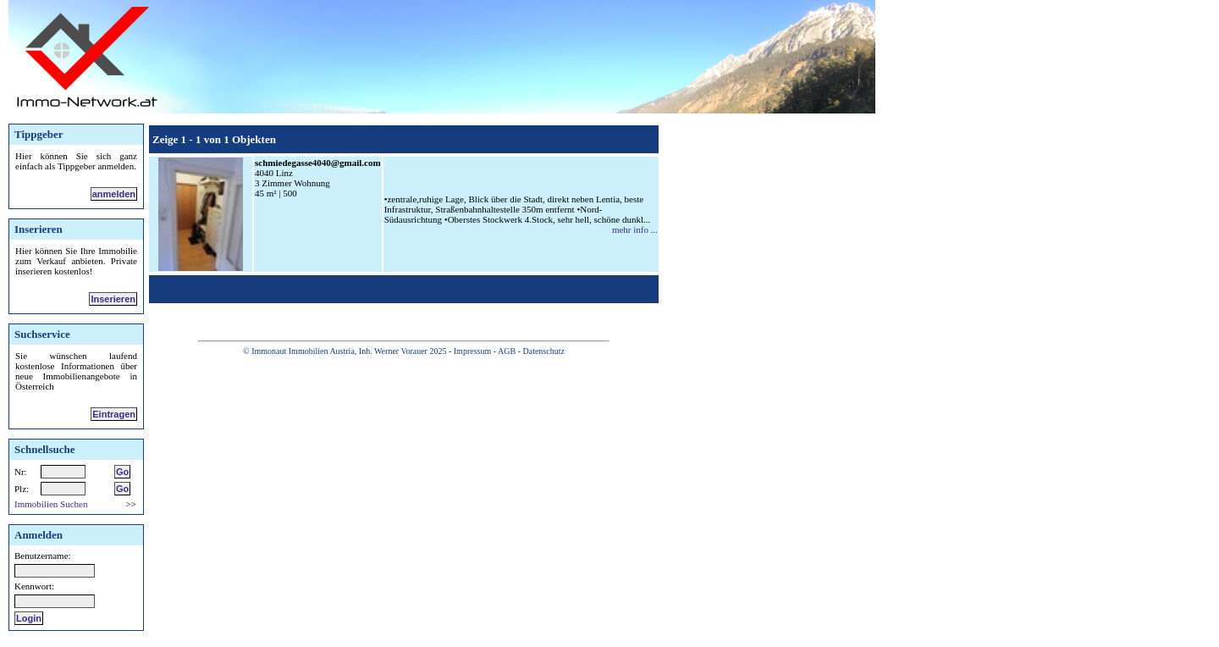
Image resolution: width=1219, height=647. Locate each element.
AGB (507, 351)
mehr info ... (635, 229)
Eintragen (113, 414)
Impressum (472, 351)
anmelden (113, 194)
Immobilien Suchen (50, 504)
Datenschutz (543, 351)
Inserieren (113, 299)
